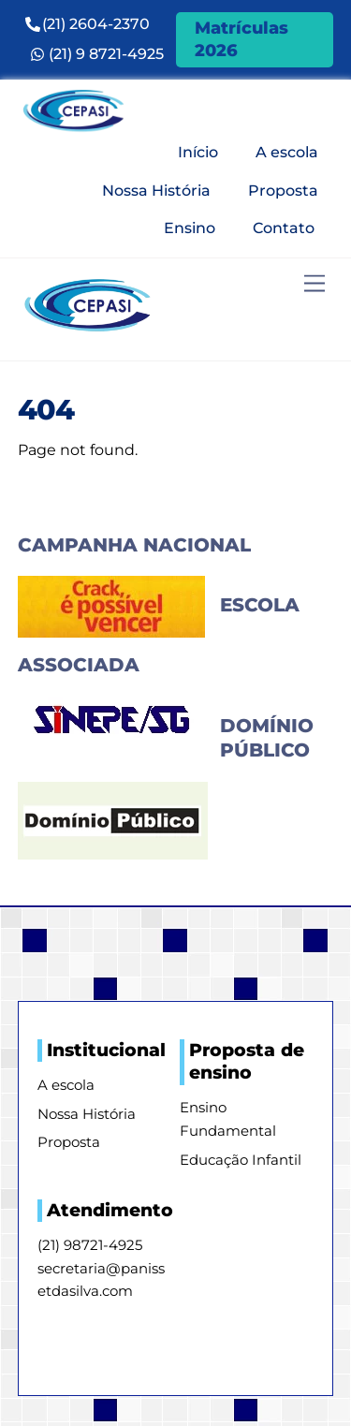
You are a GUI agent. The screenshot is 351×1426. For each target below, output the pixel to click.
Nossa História (156, 190)
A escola (287, 152)
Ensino (189, 228)
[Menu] (314, 284)
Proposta (283, 190)
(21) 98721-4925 (89, 1245)
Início (198, 152)
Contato (283, 228)
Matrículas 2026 (241, 39)
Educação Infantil (240, 1160)
